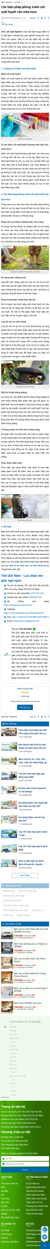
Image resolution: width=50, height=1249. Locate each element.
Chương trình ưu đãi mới (12, 1137)
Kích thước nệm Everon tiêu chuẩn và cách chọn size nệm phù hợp (33, 746)
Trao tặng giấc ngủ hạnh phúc (14, 1144)
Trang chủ (8, 2)
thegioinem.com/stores (30, 1127)
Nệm (3, 1187)
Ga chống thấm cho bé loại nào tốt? (31, 819)
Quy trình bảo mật (34, 1210)
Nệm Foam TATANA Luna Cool (27, 1003)
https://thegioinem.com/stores (18, 605)
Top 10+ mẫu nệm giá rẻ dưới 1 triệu (32, 833)
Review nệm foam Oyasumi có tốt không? (32, 790)
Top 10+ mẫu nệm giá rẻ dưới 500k (32, 848)
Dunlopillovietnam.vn (35, 1230)
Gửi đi (25, 1170)
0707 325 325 (37, 593)
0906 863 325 (35, 597)
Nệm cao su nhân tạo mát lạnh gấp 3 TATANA (30, 989)
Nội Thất (5, 1202)
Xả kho (4, 1206)
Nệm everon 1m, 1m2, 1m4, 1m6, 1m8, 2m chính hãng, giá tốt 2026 (33, 761)
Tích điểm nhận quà (10, 1148)
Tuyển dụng (6, 1234)
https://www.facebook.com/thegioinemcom (24, 613)
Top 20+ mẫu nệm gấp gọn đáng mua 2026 (31, 775)
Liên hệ (4, 1238)
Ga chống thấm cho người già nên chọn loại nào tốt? (32, 804)
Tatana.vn (30, 1238)
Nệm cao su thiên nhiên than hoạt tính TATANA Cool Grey (31, 930)
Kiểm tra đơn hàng (34, 1213)
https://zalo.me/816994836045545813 (30, 617)
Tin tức (17, 2)
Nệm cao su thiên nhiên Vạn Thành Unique (29, 960)
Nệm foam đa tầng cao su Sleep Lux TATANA (30, 945)
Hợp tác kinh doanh (35, 1191)
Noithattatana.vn (33, 1241)
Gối (2, 1195)
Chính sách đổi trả (34, 1202)
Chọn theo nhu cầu (9, 1183)
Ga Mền (4, 1191)
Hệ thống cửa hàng (9, 1241)
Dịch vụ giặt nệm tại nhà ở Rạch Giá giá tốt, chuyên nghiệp (31, 863)
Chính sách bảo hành (35, 1195)
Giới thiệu (5, 1230)
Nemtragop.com (33, 1234)
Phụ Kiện (5, 1198)
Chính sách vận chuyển (36, 1198)
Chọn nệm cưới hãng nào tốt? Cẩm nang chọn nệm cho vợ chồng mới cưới (32, 732)
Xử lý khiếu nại (32, 1183)
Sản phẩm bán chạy (10, 1217)
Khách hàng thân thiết (35, 1187)
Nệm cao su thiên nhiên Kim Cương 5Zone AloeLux (30, 974)
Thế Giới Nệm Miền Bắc (36, 1245)
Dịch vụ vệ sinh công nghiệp (10, 1212)
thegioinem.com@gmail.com (26, 621)
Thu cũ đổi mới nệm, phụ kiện (14, 1141)
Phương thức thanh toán (37, 1206)
